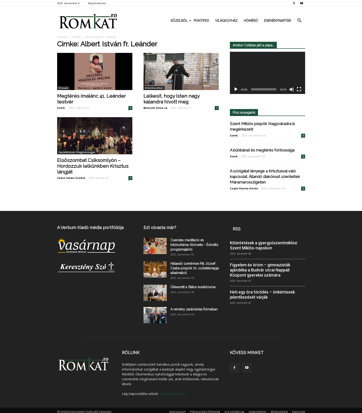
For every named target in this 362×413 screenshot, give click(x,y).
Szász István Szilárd (71, 178)
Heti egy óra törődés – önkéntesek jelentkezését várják (262, 295)
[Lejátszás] (236, 89)
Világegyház (226, 21)
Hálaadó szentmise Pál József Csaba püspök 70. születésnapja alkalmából (194, 268)
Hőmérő (251, 21)
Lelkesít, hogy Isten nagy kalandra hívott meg (171, 99)
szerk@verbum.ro (173, 393)
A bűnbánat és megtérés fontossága (262, 150)
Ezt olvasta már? (159, 227)
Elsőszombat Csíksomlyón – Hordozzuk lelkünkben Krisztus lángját (92, 166)
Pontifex (201, 21)
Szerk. (61, 108)
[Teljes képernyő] (299, 89)
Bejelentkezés (97, 3)
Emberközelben (154, 88)
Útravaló (63, 88)
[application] (267, 73)
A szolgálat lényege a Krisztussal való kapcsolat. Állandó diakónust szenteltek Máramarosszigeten (265, 176)
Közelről (181, 21)
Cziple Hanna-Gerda (244, 188)
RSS (237, 228)
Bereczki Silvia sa (155, 108)
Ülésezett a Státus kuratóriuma (192, 287)
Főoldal (62, 37)
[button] (299, 20)
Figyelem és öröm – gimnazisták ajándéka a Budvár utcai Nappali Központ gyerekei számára (260, 269)
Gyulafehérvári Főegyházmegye (77, 152)
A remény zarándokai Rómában (194, 309)
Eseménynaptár (277, 21)
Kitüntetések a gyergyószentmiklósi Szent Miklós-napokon (263, 245)
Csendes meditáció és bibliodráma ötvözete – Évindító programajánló (194, 244)
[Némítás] (291, 89)
